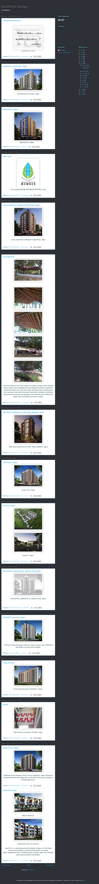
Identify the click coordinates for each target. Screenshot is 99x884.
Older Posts (50, 865)
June (83, 78)
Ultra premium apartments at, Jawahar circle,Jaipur (22, 571)
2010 (82, 94)
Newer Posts (6, 865)
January (84, 86)
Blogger (83, 880)
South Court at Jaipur (11, 748)
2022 (82, 50)
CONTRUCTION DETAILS (12, 21)
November (84, 65)
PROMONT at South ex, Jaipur (14, 617)
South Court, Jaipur (10, 462)
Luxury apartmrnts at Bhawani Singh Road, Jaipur (21, 205)
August (84, 75)
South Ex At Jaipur (10, 790)
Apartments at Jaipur (10, 109)
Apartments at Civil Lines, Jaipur (15, 66)
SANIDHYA (62, 50)
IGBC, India (7, 156)
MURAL (5, 704)
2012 (82, 89)
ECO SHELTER (8, 257)
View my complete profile (64, 52)
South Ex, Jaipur (9, 506)
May (83, 80)
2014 (82, 61)
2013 (82, 63)
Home (28, 865)
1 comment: (24, 146)
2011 (82, 91)
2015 (82, 59)
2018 (82, 52)
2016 (82, 56)
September (85, 73)
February (84, 84)
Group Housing (8, 663)
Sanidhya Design (14, 6)
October (84, 71)
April (83, 82)
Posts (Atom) (31, 870)
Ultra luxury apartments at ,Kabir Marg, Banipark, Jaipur (23, 412)
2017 (82, 54)
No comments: (24, 56)
